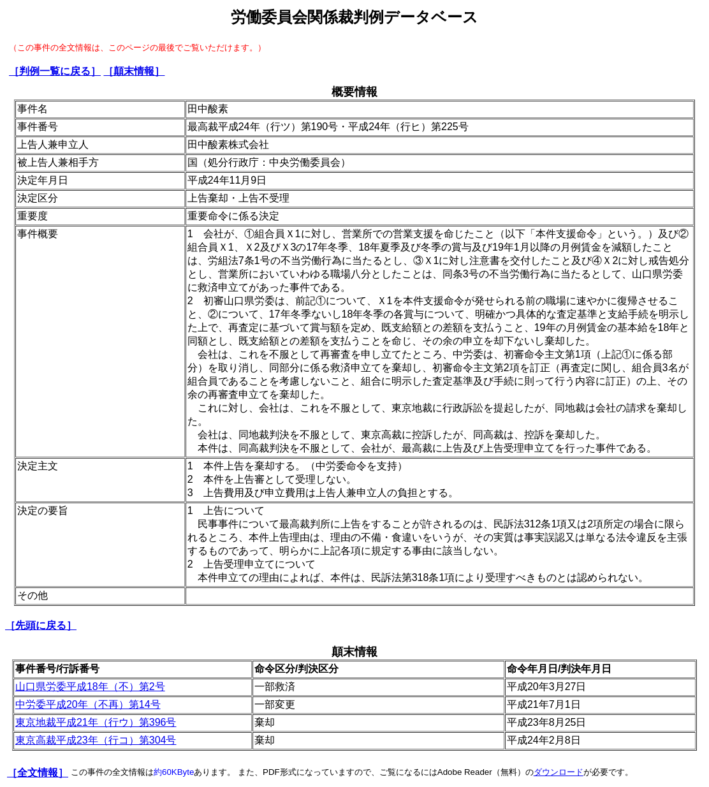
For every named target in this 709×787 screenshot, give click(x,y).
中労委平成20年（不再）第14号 (88, 704)
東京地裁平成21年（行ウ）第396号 (96, 722)
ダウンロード (558, 772)
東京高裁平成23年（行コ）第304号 (96, 740)
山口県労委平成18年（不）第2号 (90, 686)
